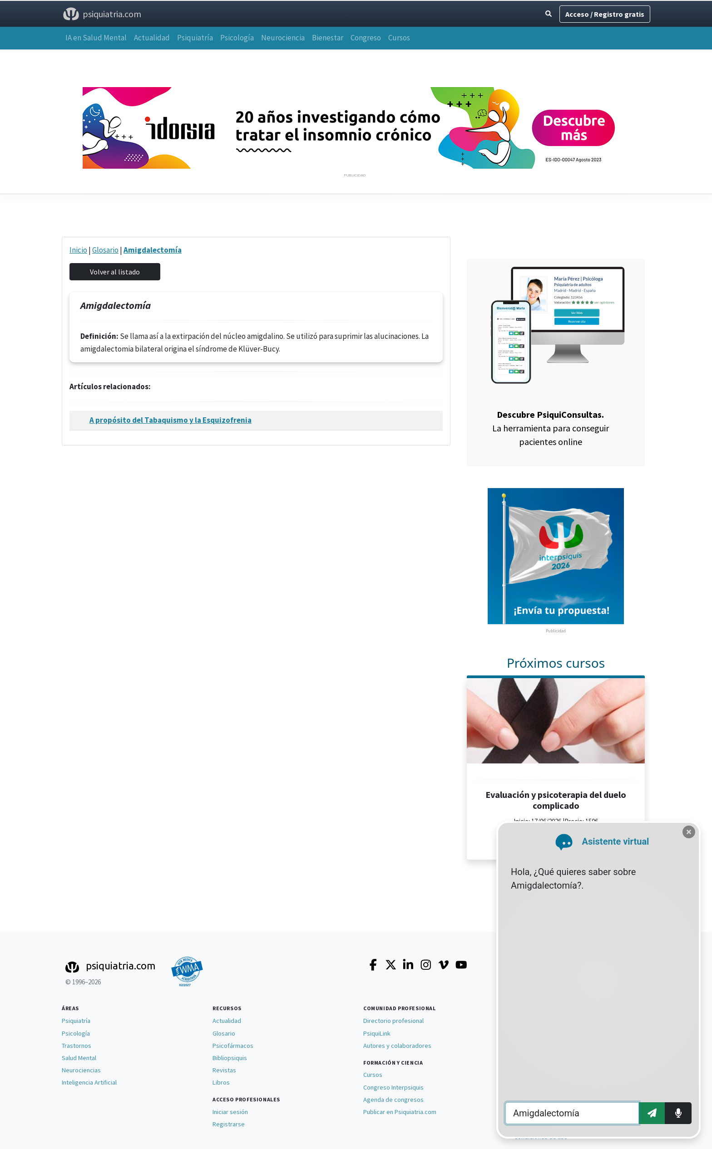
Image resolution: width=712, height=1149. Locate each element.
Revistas (224, 1070)
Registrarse (229, 1124)
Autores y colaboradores (397, 1045)
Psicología (237, 38)
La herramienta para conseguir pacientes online (550, 428)
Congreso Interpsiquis (393, 1087)
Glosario (105, 250)
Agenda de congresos (393, 1099)
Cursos (399, 38)
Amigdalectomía (153, 250)
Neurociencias (81, 1070)
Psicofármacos (233, 1045)
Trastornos (76, 1045)
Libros (221, 1082)
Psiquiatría (195, 38)
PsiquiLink (377, 1033)
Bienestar (327, 38)
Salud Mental (79, 1058)
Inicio (78, 250)
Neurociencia (283, 38)
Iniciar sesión (230, 1112)
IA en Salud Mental (96, 38)
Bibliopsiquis (230, 1058)
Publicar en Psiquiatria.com (399, 1112)
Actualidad (152, 38)
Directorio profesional (393, 1021)
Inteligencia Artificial (89, 1082)
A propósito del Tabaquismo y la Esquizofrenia (170, 420)
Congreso (366, 38)
